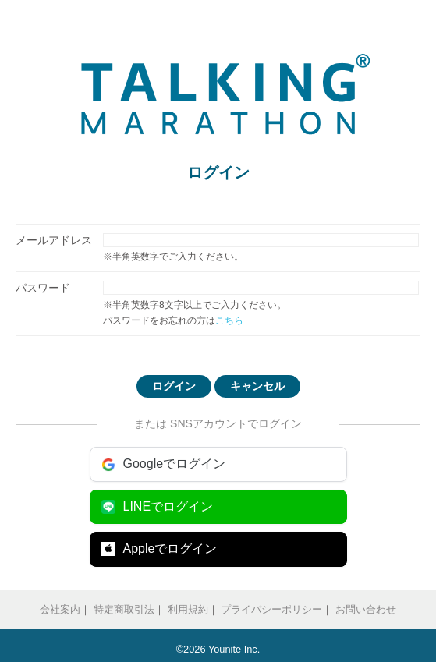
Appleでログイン (159, 549)
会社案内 (60, 609)
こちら (229, 320)
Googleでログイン (163, 464)
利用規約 (188, 609)
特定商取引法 (124, 609)
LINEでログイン (157, 507)
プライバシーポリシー (271, 609)
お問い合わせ (365, 609)
